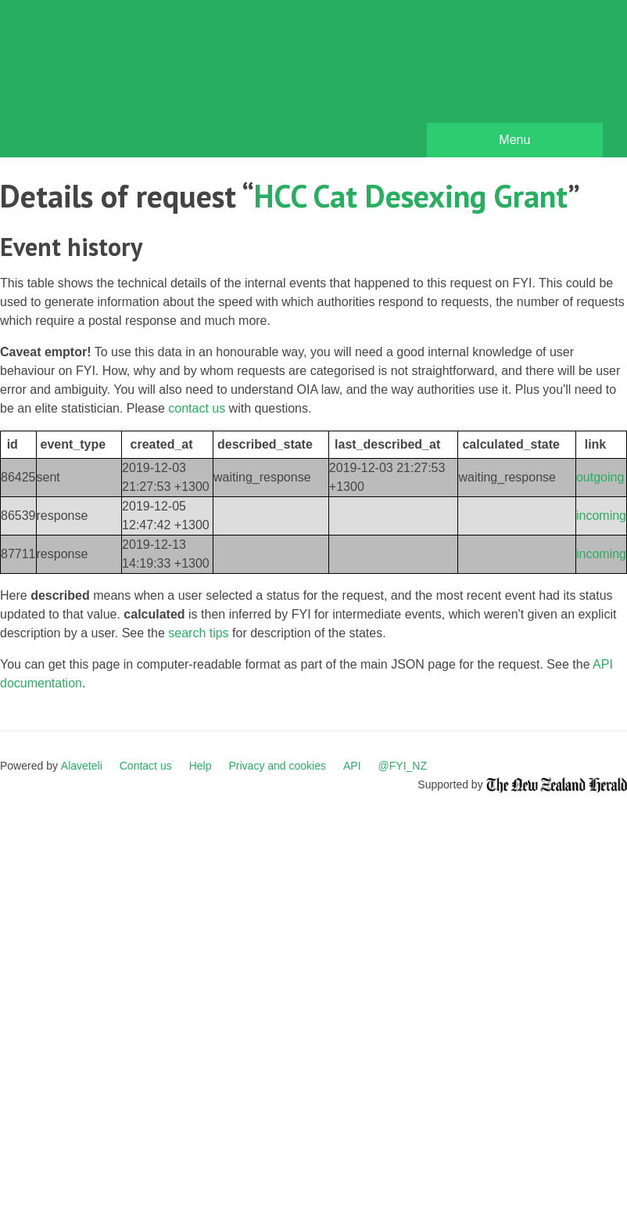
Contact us (146, 765)
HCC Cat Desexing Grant (411, 195)
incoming (601, 515)
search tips (198, 633)
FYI (101, 82)
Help (200, 765)
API (352, 765)
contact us (196, 408)
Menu (514, 139)
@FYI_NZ (402, 765)
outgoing (600, 477)
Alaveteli (81, 765)
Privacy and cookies (277, 765)
